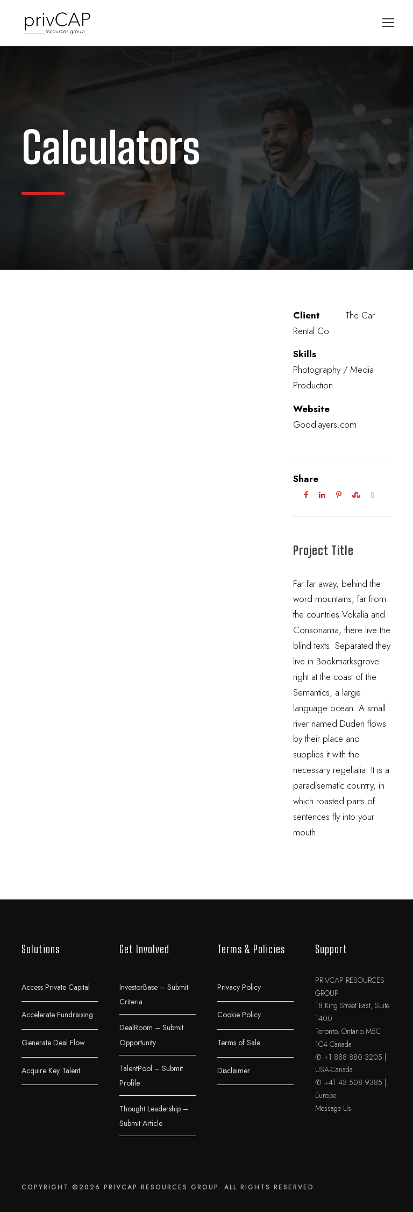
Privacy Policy (239, 986)
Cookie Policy (239, 1014)
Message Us (333, 1108)
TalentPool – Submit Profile (151, 1075)
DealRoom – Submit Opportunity (151, 1035)
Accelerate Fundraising (57, 1014)
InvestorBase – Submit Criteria (153, 994)
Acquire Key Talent (51, 1070)
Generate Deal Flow (53, 1042)
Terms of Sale (238, 1042)
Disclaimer (233, 1070)
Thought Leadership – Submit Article (153, 1116)
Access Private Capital (56, 986)
